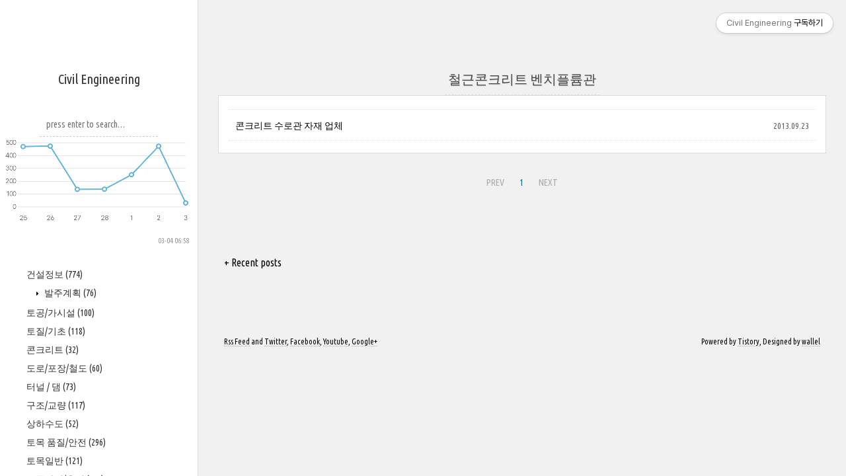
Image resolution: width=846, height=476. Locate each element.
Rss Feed (237, 341)
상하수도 (52, 423)
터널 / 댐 (51, 386)
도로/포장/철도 (64, 368)
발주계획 (69, 293)
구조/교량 (55, 405)
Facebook (305, 341)
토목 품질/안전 (66, 442)
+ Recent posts (253, 262)
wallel (811, 341)
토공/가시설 (60, 312)
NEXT (548, 182)
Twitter (275, 341)
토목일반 (54, 461)
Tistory (748, 341)
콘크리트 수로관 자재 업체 (289, 125)
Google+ (364, 341)
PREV (495, 182)
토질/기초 (55, 331)
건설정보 (54, 274)
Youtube (335, 341)
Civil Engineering (99, 79)
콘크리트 (52, 349)
